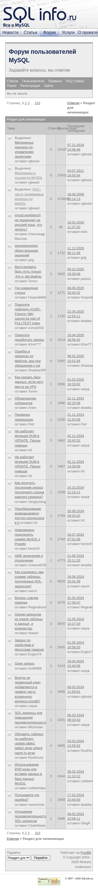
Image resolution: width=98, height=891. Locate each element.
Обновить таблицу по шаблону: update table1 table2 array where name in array (29, 743)
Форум (49, 32)
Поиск (11, 86)
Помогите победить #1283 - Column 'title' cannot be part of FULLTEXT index (28, 314)
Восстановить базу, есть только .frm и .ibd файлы (28, 271)
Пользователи (33, 81)
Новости (11, 32)
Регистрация (30, 86)
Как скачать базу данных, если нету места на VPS (29, 381)
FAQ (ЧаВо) (75, 81)
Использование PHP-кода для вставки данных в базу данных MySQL (28, 774)
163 (37, 103)
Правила (55, 81)
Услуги (68, 32)
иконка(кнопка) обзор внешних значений (26, 250)
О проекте (87, 32)
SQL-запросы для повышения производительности (31, 717)
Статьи (30, 32)
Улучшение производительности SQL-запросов (31, 816)
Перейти (28, 856)
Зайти (48, 86)
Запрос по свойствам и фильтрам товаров (29, 644)
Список (12, 81)
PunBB (86, 853)
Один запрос (25, 663)
